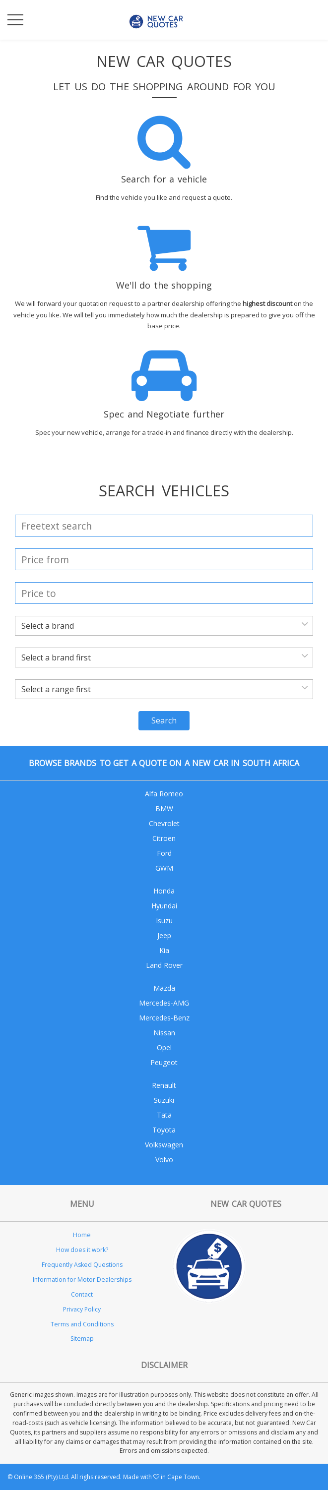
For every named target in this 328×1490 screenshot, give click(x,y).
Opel (164, 1047)
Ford (164, 853)
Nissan (164, 1032)
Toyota (164, 1129)
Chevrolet (164, 823)
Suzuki (164, 1100)
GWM (164, 868)
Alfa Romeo (164, 793)
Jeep (164, 935)
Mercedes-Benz (164, 1017)
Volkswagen (164, 1144)
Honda (164, 890)
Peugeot (164, 1062)
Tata (164, 1115)
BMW (164, 808)
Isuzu (164, 920)
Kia (164, 950)
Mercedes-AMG (164, 1003)
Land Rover (164, 965)
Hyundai (164, 905)
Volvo (164, 1159)
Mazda (164, 988)
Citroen (164, 838)
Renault (164, 1085)
